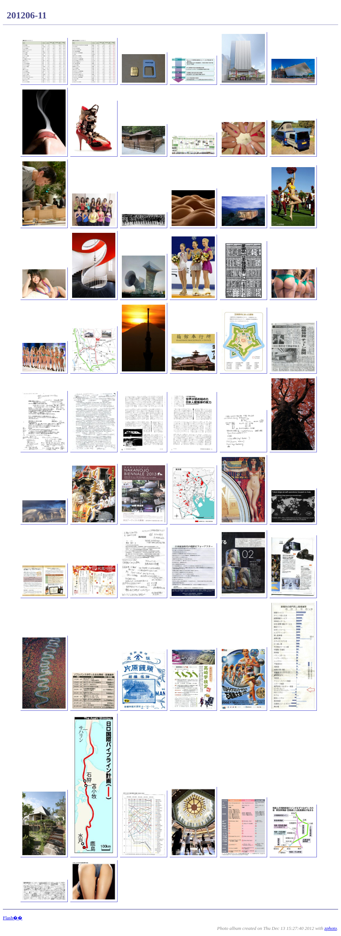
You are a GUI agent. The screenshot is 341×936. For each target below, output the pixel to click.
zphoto (330, 928)
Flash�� (12, 917)
